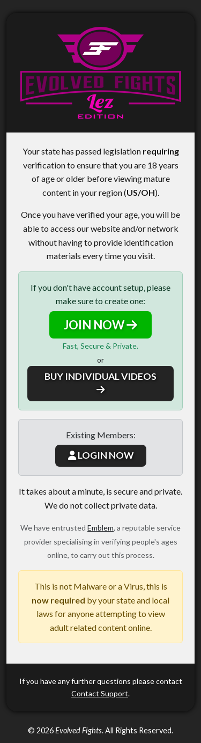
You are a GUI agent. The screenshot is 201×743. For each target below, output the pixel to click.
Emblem (100, 527)
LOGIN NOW (100, 455)
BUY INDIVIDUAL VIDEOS (100, 382)
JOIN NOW (100, 325)
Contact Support (99, 693)
